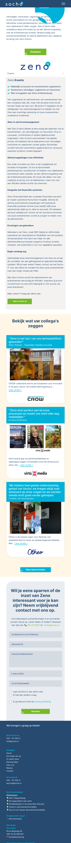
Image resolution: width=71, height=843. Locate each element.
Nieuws (9, 768)
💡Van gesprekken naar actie (19, 801)
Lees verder (14, 390)
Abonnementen (15, 819)
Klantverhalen (12, 762)
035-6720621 (33, 625)
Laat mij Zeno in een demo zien (28, 691)
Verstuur (35, 711)
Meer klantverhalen (35, 569)
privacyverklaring (42, 701)
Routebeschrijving (16, 837)
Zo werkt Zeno (12, 759)
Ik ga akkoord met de (32, 701)
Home (9, 753)
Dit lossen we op (13, 756)
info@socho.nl (52, 625)
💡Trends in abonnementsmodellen (21, 807)
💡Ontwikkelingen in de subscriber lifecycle (25, 804)
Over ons (10, 765)
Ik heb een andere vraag (24, 695)
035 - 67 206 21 (13, 738)
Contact (35, 51)
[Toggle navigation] (63, 3)
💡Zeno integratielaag (15, 798)
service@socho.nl (13, 783)
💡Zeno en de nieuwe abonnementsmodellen (25, 810)
